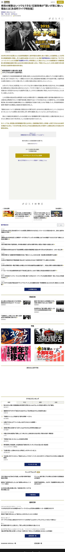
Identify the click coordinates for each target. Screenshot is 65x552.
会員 (56, 366)
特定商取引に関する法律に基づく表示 (12, 536)
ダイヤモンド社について (56, 521)
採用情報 (52, 531)
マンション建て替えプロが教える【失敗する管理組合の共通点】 (49, 441)
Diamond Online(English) (31, 525)
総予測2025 (14, 14)
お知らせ (52, 534)
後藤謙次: (8, 12)
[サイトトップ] (6, 2)
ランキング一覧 (32, 428)
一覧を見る (32, 459)
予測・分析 (7, 14)
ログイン (53, 2)
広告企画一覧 (38, 507)
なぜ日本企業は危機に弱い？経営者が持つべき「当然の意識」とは (16, 453)
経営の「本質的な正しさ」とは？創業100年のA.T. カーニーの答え (16, 447)
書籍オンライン (29, 534)
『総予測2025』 (46, 58)
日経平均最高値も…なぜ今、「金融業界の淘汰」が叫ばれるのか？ (49, 447)
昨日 (24, 366)
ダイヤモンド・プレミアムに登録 (32, 155)
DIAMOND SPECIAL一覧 (8, 507)
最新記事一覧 (32, 500)
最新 (9, 366)
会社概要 (52, 528)
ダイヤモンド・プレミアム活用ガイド (11, 531)
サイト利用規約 (6, 534)
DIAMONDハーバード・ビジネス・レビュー (35, 531)
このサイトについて (7, 525)
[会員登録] (60, 2)
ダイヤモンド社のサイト (31, 521)
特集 (2, 14)
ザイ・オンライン (29, 536)
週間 (40, 366)
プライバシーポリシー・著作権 (10, 539)
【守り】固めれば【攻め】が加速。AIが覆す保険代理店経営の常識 (16, 441)
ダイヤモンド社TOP (54, 525)
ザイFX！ (27, 539)
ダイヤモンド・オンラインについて (11, 521)
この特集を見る (32, 253)
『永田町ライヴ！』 (24, 60)
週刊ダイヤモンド (29, 528)
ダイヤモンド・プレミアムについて (11, 528)
